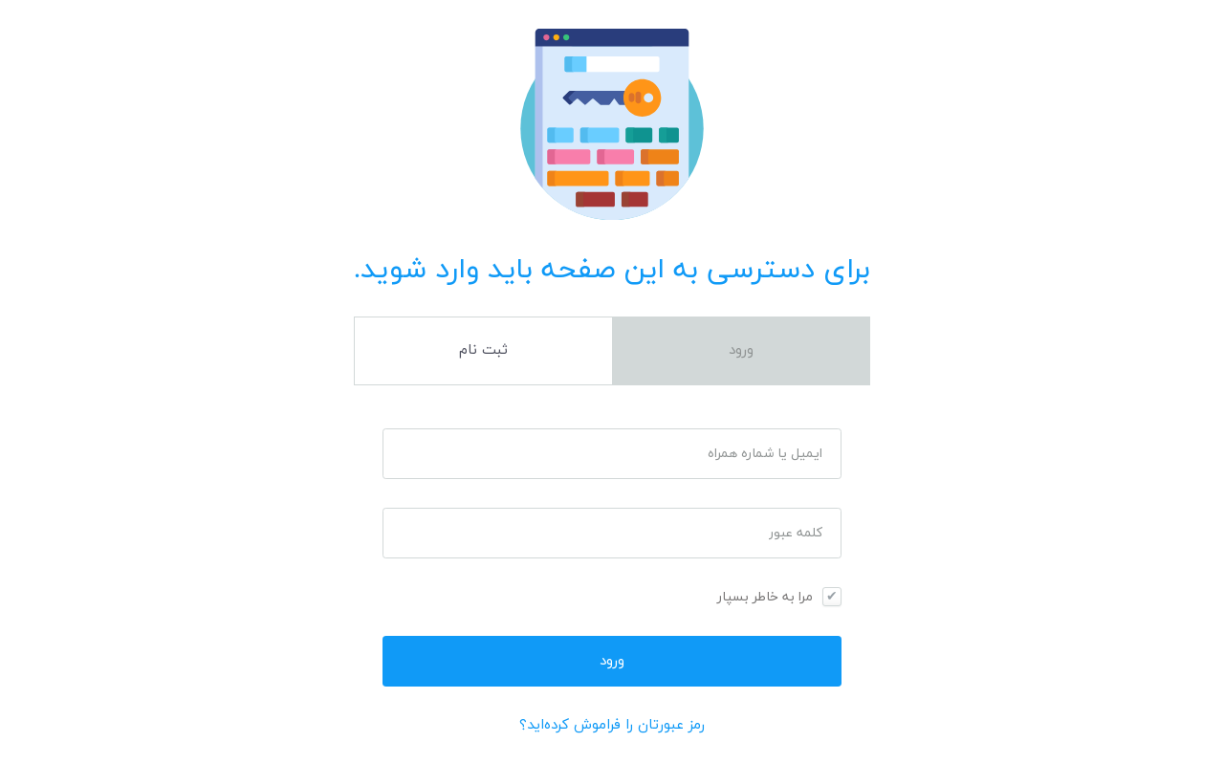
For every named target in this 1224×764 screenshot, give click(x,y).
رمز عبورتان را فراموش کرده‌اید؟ (612, 725)
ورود (741, 350)
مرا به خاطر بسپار (765, 597)
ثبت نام (483, 350)
